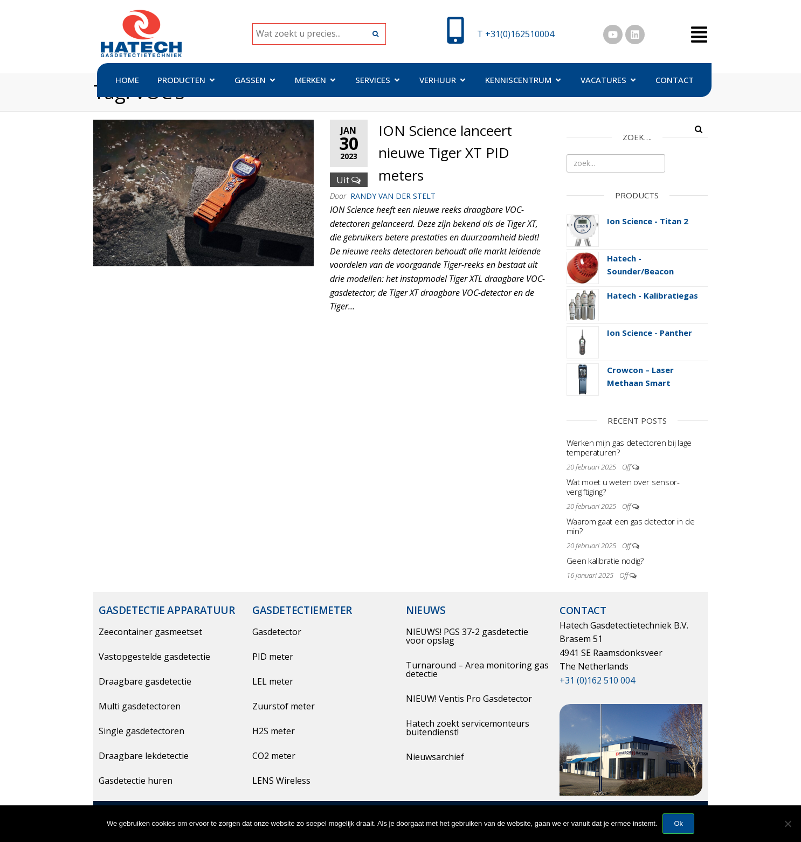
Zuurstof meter (283, 706)
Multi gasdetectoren (140, 706)
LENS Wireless (281, 780)
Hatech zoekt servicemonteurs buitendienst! (467, 727)
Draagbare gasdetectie (145, 681)
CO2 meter (273, 756)
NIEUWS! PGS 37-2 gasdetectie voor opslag (467, 636)
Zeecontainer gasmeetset (150, 632)
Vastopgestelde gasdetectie (154, 656)
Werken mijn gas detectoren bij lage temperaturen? (629, 447)
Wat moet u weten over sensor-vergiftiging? (623, 487)
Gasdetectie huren (135, 780)
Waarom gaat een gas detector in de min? (631, 526)
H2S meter (273, 731)
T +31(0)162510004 (515, 34)
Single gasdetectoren (141, 731)
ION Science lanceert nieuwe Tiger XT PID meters (445, 153)
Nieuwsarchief (435, 757)
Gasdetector (276, 632)
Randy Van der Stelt (393, 196)
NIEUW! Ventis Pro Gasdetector (469, 699)
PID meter (272, 656)
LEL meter (272, 681)
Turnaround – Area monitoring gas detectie (477, 669)
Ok (678, 823)
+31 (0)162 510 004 (597, 680)
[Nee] (787, 823)
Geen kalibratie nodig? (605, 560)
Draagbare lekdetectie (144, 756)
